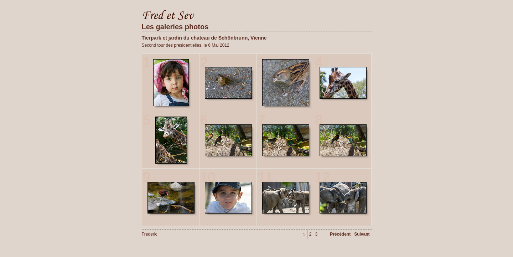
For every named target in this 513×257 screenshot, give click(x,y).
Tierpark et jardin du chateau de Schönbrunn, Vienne (204, 38)
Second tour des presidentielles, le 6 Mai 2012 (185, 45)
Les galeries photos (175, 27)
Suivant (361, 234)
